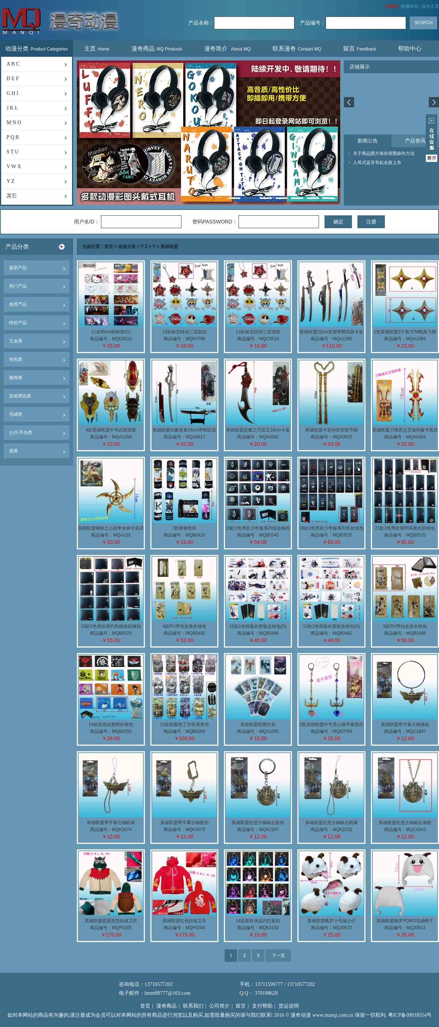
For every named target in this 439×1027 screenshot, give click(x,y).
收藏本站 (410, 6)
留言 (359, 48)
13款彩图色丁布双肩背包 (184, 724)
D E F (13, 78)
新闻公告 (367, 141)
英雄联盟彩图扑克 (257, 724)
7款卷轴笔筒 (184, 528)
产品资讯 (415, 141)
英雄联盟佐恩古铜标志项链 (405, 822)
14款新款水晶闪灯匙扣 (258, 920)
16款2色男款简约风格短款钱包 (111, 626)
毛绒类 (15, 414)
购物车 (392, 6)
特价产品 (18, 322)
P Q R (13, 137)
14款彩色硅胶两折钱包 (111, 724)
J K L (12, 108)
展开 (431, 138)
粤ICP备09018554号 (410, 1015)
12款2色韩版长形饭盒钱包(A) (331, 626)
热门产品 (18, 286)
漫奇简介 (227, 48)
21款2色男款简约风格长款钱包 (405, 528)
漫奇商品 (156, 48)
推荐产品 (18, 304)
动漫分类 (36, 48)
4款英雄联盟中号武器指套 (111, 430)
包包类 (15, 359)
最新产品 (18, 267)
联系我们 (193, 1006)
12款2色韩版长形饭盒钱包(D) (258, 626)
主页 (96, 48)
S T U (13, 152)
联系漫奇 (297, 48)
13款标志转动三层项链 (258, 331)
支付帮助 (262, 1006)
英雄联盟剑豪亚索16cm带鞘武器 (184, 430)
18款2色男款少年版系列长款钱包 (331, 528)
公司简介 (219, 1006)
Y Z (11, 181)
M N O (14, 122)
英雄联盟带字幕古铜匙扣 (184, 822)
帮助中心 (410, 48)
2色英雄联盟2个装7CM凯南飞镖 (405, 331)
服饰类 (15, 377)
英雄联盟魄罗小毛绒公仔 (331, 920)
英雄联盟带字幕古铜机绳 (111, 822)
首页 (108, 246)
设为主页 (430, 6)
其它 (12, 196)
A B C (13, 64)
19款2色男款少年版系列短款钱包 (258, 528)
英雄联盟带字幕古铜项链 (405, 724)
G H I (12, 93)
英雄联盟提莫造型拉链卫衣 (111, 920)
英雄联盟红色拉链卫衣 (184, 920)
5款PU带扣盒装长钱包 (405, 626)
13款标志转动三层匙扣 (184, 331)
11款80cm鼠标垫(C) (110, 331)
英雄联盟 (169, 246)
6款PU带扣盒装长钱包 (184, 626)
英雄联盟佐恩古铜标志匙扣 (258, 822)
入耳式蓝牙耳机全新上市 (377, 162)
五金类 (15, 341)
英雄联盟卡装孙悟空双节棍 (331, 430)
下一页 (278, 955)
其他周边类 (20, 395)
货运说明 (288, 1006)
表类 (13, 450)
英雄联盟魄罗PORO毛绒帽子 (404, 920)
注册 (371, 222)
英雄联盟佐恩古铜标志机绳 (331, 822)
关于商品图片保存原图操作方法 (383, 153)
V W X (14, 166)
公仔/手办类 (20, 432)
